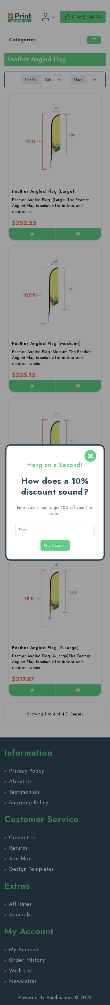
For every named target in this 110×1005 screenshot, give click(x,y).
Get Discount (55, 545)
